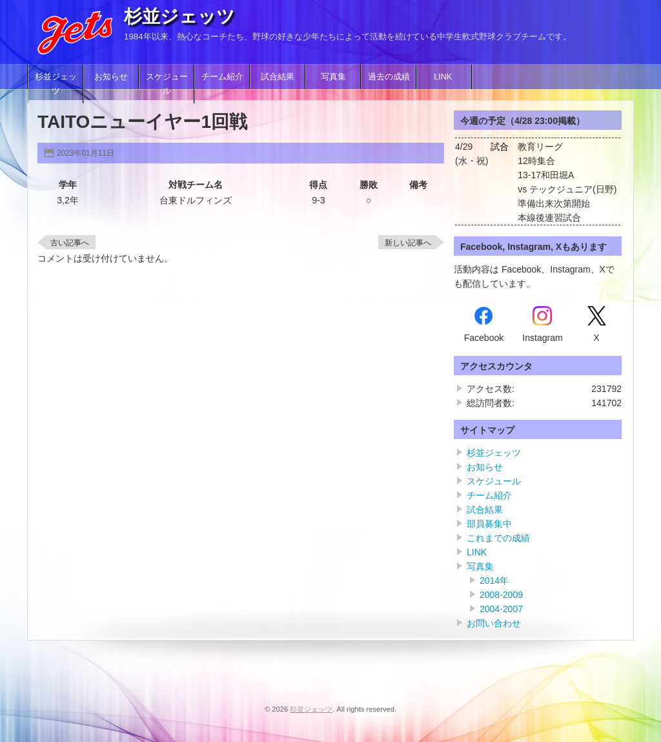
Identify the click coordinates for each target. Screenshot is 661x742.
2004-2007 (501, 609)
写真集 (333, 76)
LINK (444, 76)
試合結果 (277, 76)
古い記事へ (69, 242)
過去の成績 (389, 76)
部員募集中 (489, 524)
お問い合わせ (494, 623)
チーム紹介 (222, 76)
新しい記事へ (408, 242)
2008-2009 (501, 595)
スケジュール (167, 84)
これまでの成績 (498, 538)
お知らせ (111, 76)
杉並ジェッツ (179, 16)
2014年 (494, 580)
